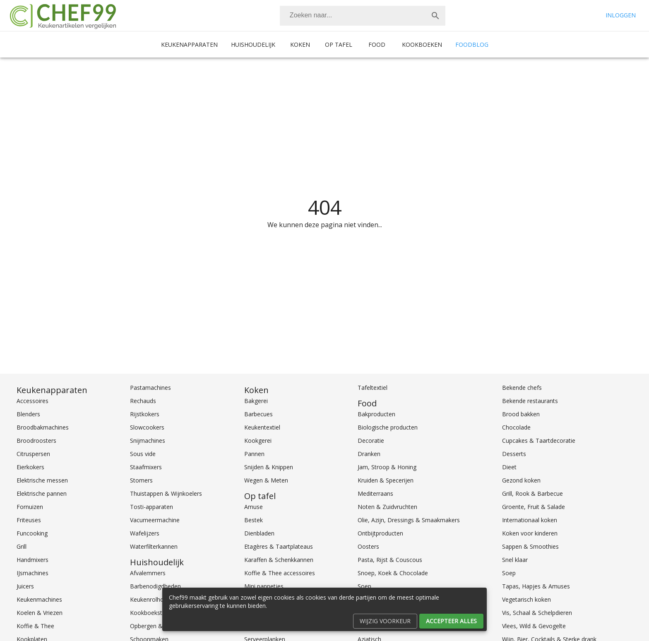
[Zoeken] (352, 16)
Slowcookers (147, 427)
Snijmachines (147, 440)
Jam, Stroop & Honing (387, 467)
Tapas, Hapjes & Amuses (536, 586)
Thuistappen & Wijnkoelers (166, 493)
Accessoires (32, 401)
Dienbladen (259, 533)
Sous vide (143, 454)
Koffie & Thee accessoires (279, 573)
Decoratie (371, 440)
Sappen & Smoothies (530, 546)
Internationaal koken (529, 520)
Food (376, 44)
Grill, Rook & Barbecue (532, 493)
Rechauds (143, 401)
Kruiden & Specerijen (385, 480)
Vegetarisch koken (526, 599)
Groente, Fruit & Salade (533, 507)
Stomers (141, 480)
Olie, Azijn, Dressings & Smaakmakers (409, 520)
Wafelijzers (144, 533)
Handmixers (32, 560)
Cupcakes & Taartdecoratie (538, 440)
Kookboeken (422, 44)
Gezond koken (521, 480)
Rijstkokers (144, 414)
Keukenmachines (39, 599)
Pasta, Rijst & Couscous (390, 560)
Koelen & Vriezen (39, 613)
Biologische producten (388, 427)
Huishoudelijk (253, 44)
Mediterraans (375, 493)
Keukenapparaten (189, 44)
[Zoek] (435, 16)
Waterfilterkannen (154, 546)
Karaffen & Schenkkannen (278, 560)
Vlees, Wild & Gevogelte (534, 626)
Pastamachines (150, 387)
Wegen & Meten (266, 480)
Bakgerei (256, 401)
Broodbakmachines (43, 427)
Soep (509, 573)
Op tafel (338, 44)
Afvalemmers (148, 573)
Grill (21, 546)
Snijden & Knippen (268, 467)
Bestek (253, 520)
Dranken (369, 454)
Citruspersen (33, 454)
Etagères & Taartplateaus (278, 546)
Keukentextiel (262, 427)
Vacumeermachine (155, 520)
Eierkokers (30, 467)
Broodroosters (36, 440)
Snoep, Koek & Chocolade (393, 573)
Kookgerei (258, 440)
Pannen (254, 454)
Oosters (368, 546)
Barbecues (258, 414)
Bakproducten (376, 414)
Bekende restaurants (530, 401)
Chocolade (516, 427)
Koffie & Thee (35, 626)
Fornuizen (30, 507)
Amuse (253, 507)
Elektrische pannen (42, 493)
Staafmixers (146, 467)
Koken (300, 44)
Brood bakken (521, 414)
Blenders (28, 414)
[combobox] (362, 16)
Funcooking (32, 533)
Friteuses (29, 520)
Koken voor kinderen (530, 533)
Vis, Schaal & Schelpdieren (537, 613)
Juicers (25, 586)
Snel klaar (515, 560)
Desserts (514, 454)
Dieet (509, 467)
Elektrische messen (42, 480)
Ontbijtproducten (380, 533)
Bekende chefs (522, 387)
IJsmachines (32, 573)
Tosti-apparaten (151, 507)
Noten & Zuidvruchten (387, 507)
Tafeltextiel (372, 387)
